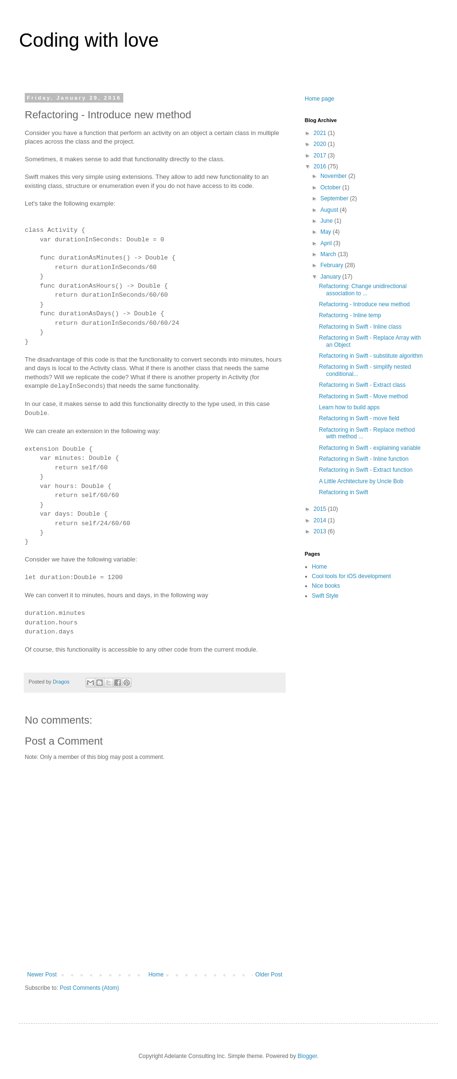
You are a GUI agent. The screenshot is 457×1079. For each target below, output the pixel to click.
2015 (321, 509)
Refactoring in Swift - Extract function (366, 470)
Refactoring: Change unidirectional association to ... (363, 289)
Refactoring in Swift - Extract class (362, 385)
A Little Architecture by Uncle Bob (361, 481)
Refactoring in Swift (343, 492)
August (330, 210)
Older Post (268, 974)
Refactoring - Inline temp (350, 315)
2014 (321, 520)
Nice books (326, 585)
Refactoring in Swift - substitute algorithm (371, 356)
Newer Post (42, 974)
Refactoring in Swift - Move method (363, 396)
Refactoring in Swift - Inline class (360, 326)
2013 (321, 531)
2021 (321, 133)
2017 (321, 155)
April (326, 243)
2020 (321, 144)
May (326, 231)
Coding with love (89, 40)
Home (156, 974)
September (335, 198)
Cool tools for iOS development (351, 576)
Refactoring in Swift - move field (359, 418)
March (329, 254)
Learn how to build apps (349, 407)
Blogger (307, 1056)
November (334, 176)
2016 (321, 166)
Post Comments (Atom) (89, 988)
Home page (319, 98)
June (327, 221)
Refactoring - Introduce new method (364, 304)
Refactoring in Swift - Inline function (363, 459)
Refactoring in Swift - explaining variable (369, 448)
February (332, 265)
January (331, 276)
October (331, 187)
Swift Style (325, 595)
